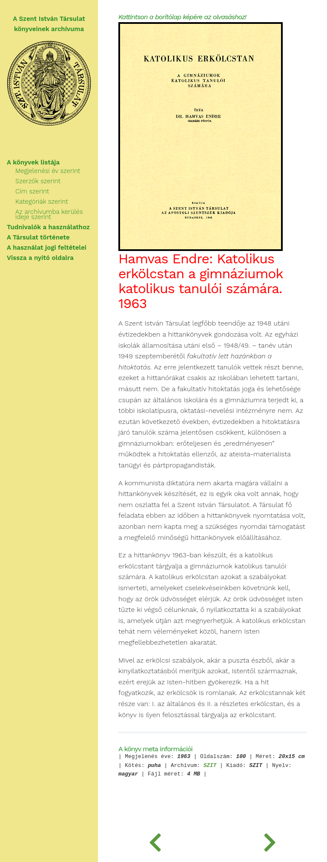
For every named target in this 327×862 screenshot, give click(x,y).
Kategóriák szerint (41, 201)
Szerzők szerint (37, 181)
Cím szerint (32, 191)
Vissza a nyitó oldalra (40, 258)
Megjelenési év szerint (47, 171)
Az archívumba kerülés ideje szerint (49, 214)
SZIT (210, 766)
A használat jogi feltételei (46, 247)
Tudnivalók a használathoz (48, 227)
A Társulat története (38, 237)
